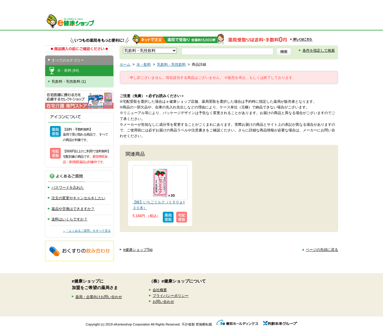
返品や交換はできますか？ (73, 209)
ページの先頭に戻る (322, 250)
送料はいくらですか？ (69, 219)
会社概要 (160, 290)
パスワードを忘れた (67, 187)
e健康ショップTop (138, 250)
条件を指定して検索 (319, 50)
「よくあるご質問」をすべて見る (88, 230)
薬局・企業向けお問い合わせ (98, 297)
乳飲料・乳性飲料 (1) (69, 81)
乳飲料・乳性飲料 (171, 64)
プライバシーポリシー (171, 296)
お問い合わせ (163, 302)
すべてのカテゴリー (68, 60)
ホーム (125, 64)
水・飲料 (143, 64)
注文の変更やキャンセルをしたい (78, 198)
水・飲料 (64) (68, 70)
